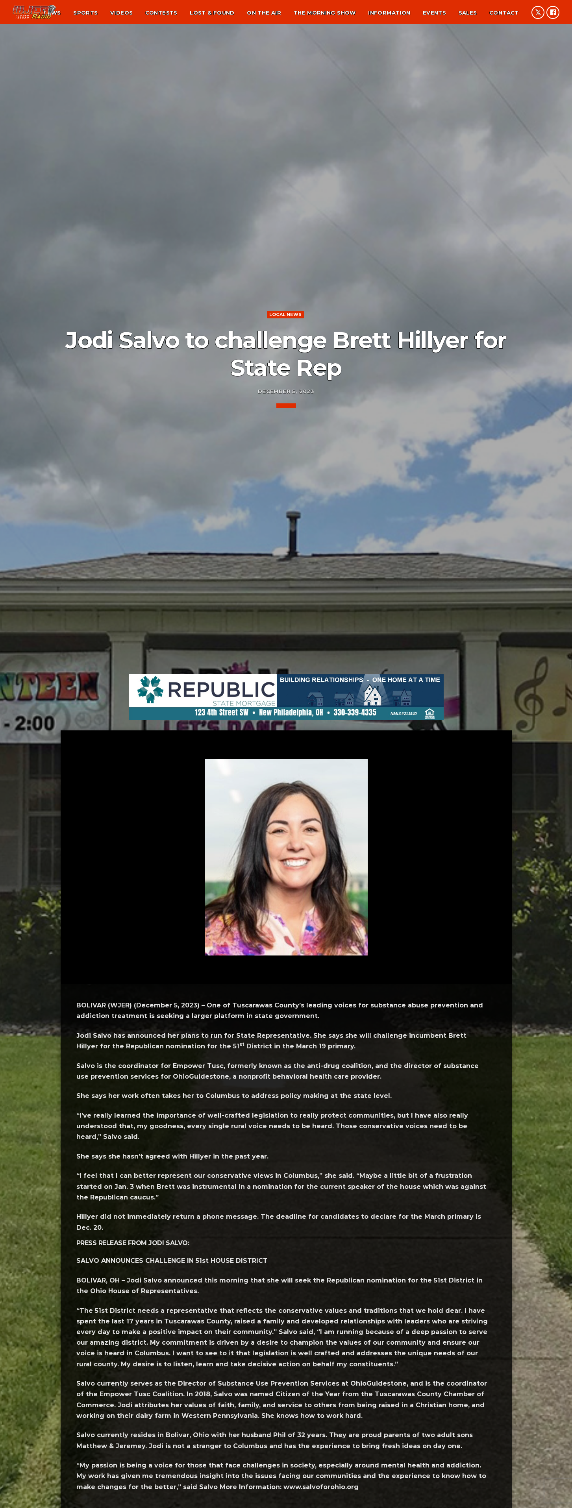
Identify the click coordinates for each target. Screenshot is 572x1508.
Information (389, 12)
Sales (468, 12)
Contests (161, 12)
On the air (264, 12)
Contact (504, 12)
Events (434, 12)
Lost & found (212, 12)
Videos (121, 12)
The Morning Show (325, 12)
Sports (85, 12)
